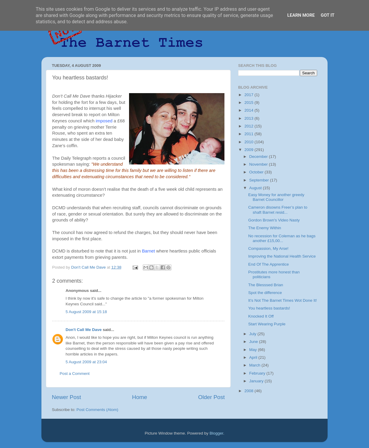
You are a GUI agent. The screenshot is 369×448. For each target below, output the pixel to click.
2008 (249, 391)
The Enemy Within (264, 228)
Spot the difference (265, 292)
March (255, 365)
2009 (249, 149)
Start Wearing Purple (267, 324)
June (254, 341)
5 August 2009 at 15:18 (86, 312)
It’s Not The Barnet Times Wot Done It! (282, 300)
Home (139, 397)
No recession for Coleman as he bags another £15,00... (282, 238)
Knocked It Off (261, 316)
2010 (249, 142)
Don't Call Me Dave (84, 329)
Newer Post (66, 397)
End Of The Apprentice (268, 264)
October (257, 172)
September (259, 180)
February (257, 373)
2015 (249, 102)
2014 (249, 110)
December (259, 156)
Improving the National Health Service (282, 256)
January (257, 381)
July (253, 334)
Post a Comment (75, 373)
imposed (104, 120)
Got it (327, 15)
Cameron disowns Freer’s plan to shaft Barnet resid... (277, 209)
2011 (249, 134)
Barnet (148, 251)
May (253, 349)
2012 (249, 126)
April (253, 357)
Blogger (216, 433)
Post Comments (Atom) (97, 409)
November (259, 164)
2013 (249, 118)
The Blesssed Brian (265, 285)
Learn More (301, 15)
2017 (249, 95)
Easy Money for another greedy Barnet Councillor (276, 197)
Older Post (211, 397)
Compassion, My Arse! (268, 248)
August (256, 188)
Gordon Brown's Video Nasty (274, 220)
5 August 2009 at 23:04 (86, 362)
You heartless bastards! (269, 308)
